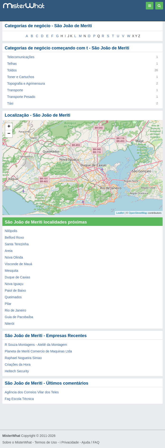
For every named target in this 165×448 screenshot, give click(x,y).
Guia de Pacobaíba (19, 317)
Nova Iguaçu (14, 284)
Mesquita (11, 270)
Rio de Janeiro (15, 310)
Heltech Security (17, 371)
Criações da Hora (18, 364)
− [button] (8, 133)
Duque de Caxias (17, 277)
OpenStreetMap (138, 212)
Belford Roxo (14, 237)
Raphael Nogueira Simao (23, 358)
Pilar (8, 304)
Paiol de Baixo (15, 290)
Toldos (12, 70)
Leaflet (120, 212)
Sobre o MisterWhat (17, 442)
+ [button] (8, 126)
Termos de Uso (46, 442)
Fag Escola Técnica (19, 399)
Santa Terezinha (17, 244)
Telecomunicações (20, 57)
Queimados (13, 297)
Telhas (12, 64)
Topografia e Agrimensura (26, 83)
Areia (9, 251)
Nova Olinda (14, 257)
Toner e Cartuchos (20, 77)
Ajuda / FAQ (90, 442)
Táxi (10, 103)
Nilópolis (11, 231)
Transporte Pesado (21, 97)
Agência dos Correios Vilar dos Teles (32, 392)
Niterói (9, 323)
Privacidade (70, 442)
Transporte (15, 90)
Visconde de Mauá (18, 264)
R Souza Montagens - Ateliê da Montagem (36, 345)
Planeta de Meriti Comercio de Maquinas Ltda (38, 351)
